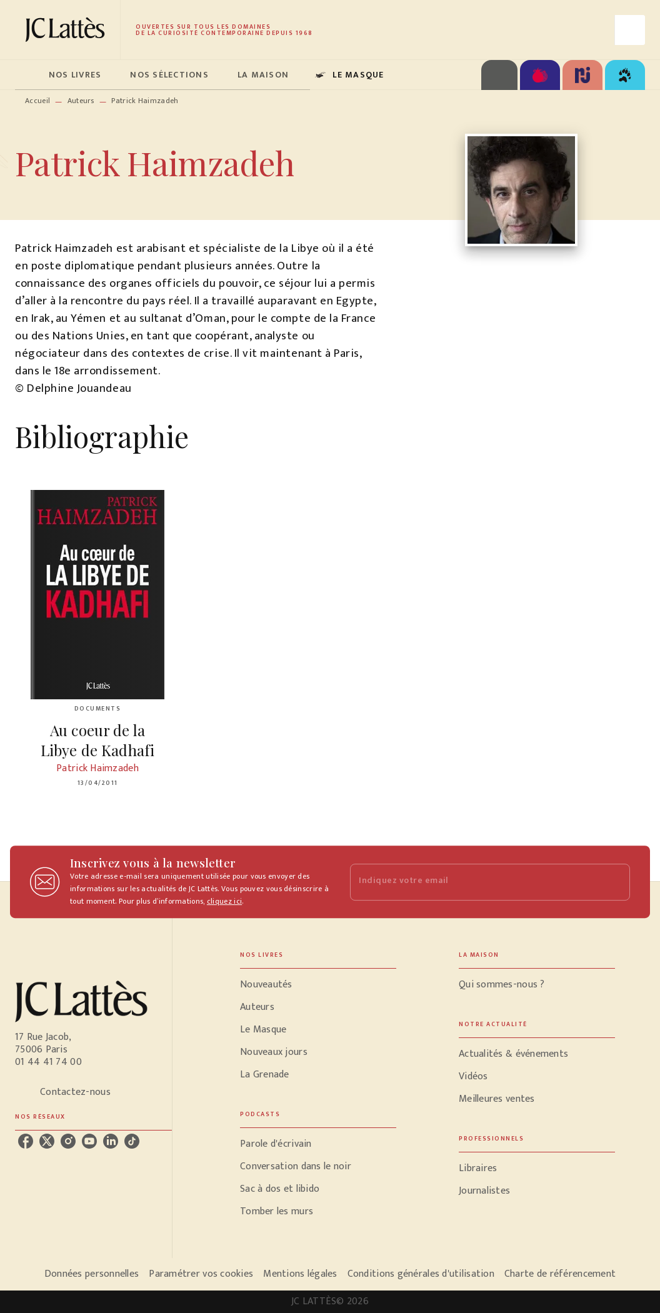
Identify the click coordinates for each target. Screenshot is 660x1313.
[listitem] (25, 1141)
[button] (318, 985)
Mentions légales (300, 1274)
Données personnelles (91, 1274)
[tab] (28, 75)
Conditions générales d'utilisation (421, 1274)
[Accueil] (67, 29)
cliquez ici (224, 901)
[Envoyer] (615, 882)
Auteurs (81, 100)
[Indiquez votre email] (474, 882)
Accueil (37, 100)
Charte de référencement (560, 1274)
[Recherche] (630, 30)
